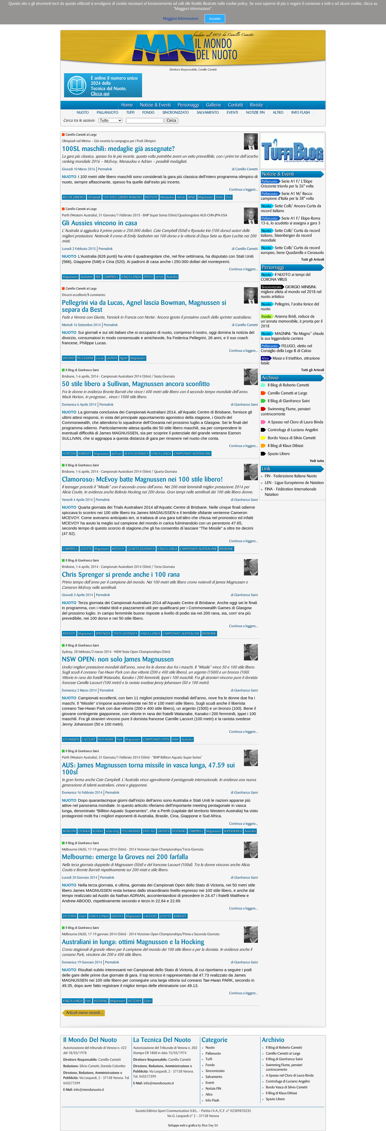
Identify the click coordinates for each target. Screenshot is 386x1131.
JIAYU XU (149, 831)
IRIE (98, 277)
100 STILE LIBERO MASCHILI (122, 197)
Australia (171, 277)
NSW (175, 739)
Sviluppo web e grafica (182, 1125)
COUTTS (86, 549)
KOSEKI (98, 831)
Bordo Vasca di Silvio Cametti (292, 438)
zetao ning (112, 831)
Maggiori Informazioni (180, 19)
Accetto (215, 19)
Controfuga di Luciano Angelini (293, 430)
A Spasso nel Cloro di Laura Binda (295, 422)
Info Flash (300, 112)
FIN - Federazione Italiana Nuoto (291, 476)
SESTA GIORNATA (137, 453)
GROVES (163, 831)
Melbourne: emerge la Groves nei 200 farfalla (125, 857)
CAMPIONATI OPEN (156, 739)
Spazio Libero (279, 454)
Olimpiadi (94, 197)
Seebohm (87, 277)
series (160, 277)
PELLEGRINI (85, 358)
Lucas (100, 358)
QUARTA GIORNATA (141, 549)
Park (120, 739)
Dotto (219, 197)
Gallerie (213, 105)
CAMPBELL (111, 277)
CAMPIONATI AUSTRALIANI (192, 453)
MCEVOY (151, 197)
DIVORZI (69, 358)
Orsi (229, 197)
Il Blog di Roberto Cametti (288, 385)
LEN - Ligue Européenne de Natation (294, 483)
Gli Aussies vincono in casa (99, 223)
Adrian (181, 197)
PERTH (148, 277)
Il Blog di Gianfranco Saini (82, 370)
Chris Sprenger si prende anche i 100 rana (121, 575)
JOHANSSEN (71, 739)
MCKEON (69, 831)
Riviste (256, 105)
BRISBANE (226, 549)
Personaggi (188, 105)
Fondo (148, 112)
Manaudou (167, 197)
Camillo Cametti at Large (81, 134)
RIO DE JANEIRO (74, 197)
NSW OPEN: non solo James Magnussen (118, 659)
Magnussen (205, 197)
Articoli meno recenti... (84, 1013)
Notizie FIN (255, 112)
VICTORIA (69, 916)
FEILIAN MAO (131, 831)
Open (82, 916)
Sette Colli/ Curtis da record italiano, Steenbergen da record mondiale (290, 235)
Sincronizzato (175, 112)
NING (191, 197)
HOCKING (179, 831)
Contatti (235, 105)
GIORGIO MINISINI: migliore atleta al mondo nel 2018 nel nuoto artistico (291, 292)
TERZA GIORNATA (125, 633)
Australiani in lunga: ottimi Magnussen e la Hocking (133, 942)
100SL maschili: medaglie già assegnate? (118, 149)
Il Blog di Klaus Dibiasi (285, 446)
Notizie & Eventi (155, 105)
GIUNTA (112, 358)
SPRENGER (103, 633)
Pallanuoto (107, 112)
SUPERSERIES (233, 831)
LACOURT (88, 739)
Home (127, 105)
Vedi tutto (317, 461)
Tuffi (130, 112)
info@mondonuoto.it (89, 1089)
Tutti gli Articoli (312, 259)
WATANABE (106, 739)
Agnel (124, 358)
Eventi (232, 112)
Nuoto (83, 112)
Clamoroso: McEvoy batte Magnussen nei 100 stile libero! (142, 479)
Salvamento (208, 112)
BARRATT (85, 453)
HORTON (69, 453)
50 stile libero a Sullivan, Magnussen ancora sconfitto (136, 384)
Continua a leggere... (243, 189)
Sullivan (117, 453)
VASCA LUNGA (131, 277)
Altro (278, 112)
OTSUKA (84, 831)
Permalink (105, 169)
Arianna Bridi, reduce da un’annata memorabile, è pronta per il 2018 (291, 321)
